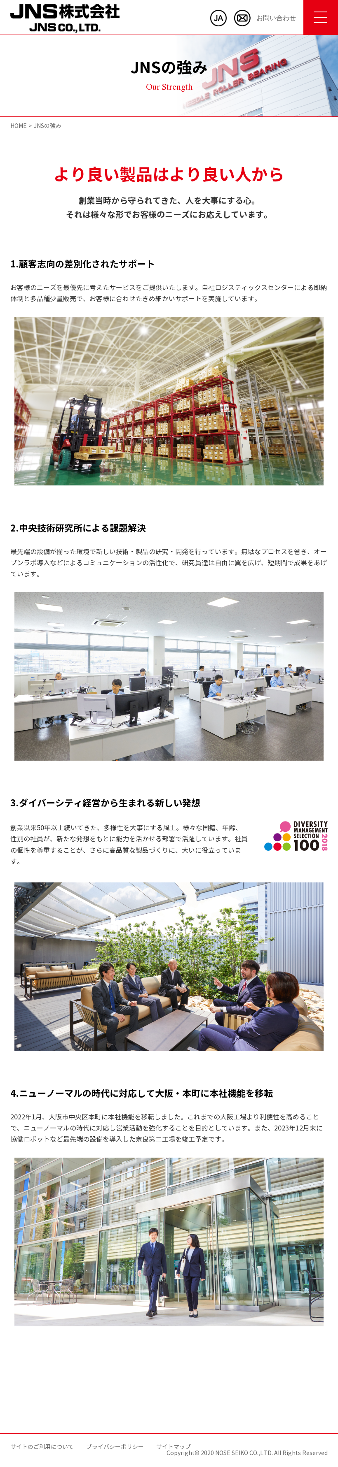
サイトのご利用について (42, 1447)
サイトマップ (173, 1447)
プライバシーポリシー (115, 1447)
